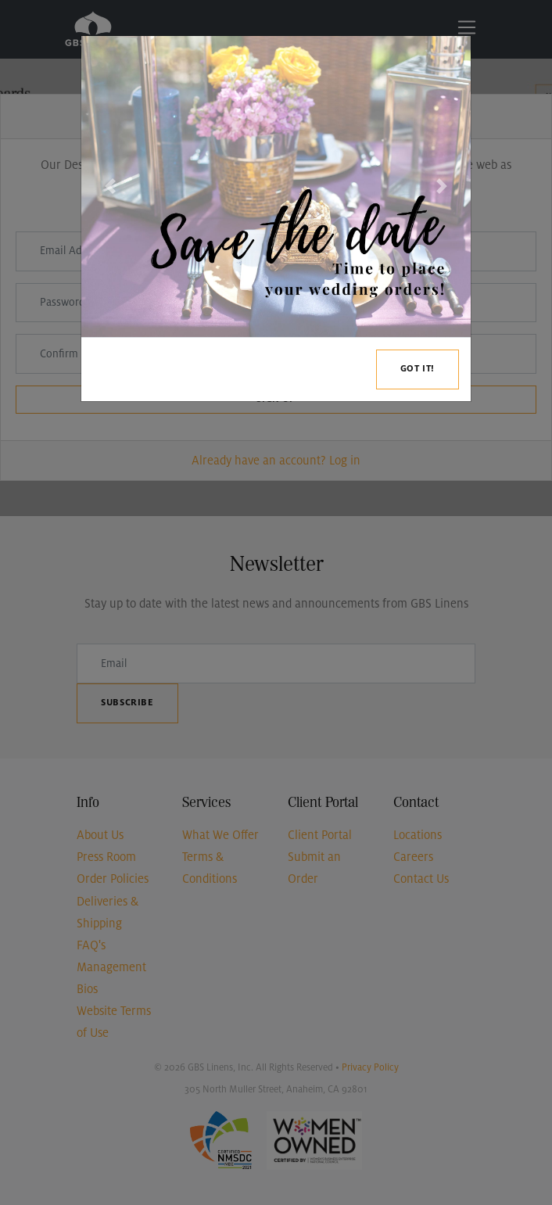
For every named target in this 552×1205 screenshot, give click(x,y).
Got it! (417, 369)
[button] (110, 186)
